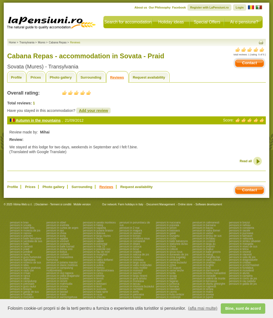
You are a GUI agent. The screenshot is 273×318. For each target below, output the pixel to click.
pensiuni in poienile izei (96, 249)
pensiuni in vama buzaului (171, 262)
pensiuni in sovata (20, 225)
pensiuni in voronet (57, 241)
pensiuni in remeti (56, 281)
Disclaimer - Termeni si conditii (53, 204)
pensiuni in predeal (21, 251)
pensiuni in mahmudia (59, 283)
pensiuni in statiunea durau (172, 243)
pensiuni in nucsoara (168, 222)
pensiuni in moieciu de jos (25, 230)
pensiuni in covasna (58, 243)
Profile (16, 77)
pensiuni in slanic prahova (25, 267)
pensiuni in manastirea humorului (59, 258)
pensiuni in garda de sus (24, 291)
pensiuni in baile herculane (25, 238)
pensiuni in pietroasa (131, 294)
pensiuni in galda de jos (243, 283)
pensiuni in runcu (93, 273)
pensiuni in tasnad (57, 291)
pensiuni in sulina (93, 265)
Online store (185, 204)
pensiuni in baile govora (206, 251)
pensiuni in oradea (130, 251)
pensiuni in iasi (55, 230)
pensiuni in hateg (93, 225)
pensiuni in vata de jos (242, 257)
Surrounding (91, 77)
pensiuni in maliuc (203, 249)
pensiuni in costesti (203, 241)
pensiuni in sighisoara (22, 259)
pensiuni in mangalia (241, 243)
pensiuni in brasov (130, 297)
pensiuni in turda (165, 273)
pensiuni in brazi (92, 257)
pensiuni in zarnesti (21, 246)
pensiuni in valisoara (241, 238)
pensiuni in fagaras (167, 281)
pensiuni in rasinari (130, 233)
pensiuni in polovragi (95, 243)
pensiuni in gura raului (23, 286)
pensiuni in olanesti (240, 254)
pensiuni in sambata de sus (26, 241)
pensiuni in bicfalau (203, 238)
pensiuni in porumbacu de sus (134, 224)
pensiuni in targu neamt (133, 275)
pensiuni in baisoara (168, 230)
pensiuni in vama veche (170, 270)
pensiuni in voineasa (131, 259)
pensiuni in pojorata (167, 225)
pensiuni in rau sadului (242, 281)
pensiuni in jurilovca (167, 283)
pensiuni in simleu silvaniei (244, 241)
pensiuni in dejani (129, 243)
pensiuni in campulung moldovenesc (59, 269)
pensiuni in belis (19, 243)
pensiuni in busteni (57, 278)
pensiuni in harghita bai (206, 257)
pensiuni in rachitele (131, 289)
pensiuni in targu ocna (132, 262)
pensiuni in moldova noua (134, 238)
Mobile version (82, 204)
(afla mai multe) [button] (202, 308)
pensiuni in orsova (57, 286)
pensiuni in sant (92, 281)
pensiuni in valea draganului (62, 275)
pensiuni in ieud (92, 286)
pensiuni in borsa (56, 289)
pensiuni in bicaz (129, 249)
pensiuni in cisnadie (204, 275)
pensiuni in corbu (166, 238)
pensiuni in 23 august (168, 267)
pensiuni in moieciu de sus (25, 262)
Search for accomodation (128, 22)
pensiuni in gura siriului (133, 278)
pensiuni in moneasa (131, 281)
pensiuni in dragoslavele (243, 259)
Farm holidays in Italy (130, 204)
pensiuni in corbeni (57, 254)
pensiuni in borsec (130, 235)
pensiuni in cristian (240, 262)
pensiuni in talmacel (240, 235)
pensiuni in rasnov (20, 233)
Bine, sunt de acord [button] (243, 308)
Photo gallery (61, 77)
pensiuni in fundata (21, 294)
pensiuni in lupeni (202, 297)
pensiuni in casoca (130, 246)
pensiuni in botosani (94, 283)
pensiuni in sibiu (19, 265)
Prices (35, 77)
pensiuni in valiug (202, 254)
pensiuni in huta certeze (170, 294)
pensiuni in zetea (166, 265)
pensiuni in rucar (92, 294)
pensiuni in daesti (166, 278)
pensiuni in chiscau (94, 297)
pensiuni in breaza (20, 289)
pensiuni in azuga (166, 275)
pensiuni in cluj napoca (59, 273)
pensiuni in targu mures (97, 235)
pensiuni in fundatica (241, 267)
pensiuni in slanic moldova (62, 265)
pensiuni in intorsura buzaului (136, 286)
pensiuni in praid (19, 249)
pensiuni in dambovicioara (98, 270)
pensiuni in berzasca (204, 281)
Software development (208, 204)
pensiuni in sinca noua (169, 251)
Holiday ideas (171, 22)
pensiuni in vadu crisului (206, 259)
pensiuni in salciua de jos (134, 254)
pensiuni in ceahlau (203, 262)
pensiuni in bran (19, 222)
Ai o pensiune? (244, 22)
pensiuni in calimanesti (205, 222)
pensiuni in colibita (94, 262)
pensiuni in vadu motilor (133, 267)
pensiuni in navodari (168, 289)
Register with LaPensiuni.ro (209, 7)
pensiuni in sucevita (94, 289)
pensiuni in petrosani (22, 283)
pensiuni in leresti (93, 278)
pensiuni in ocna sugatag (171, 257)
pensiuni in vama (20, 254)
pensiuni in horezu (94, 267)
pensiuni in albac (20, 278)
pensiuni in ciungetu (167, 235)
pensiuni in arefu (129, 291)
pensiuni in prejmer (203, 246)
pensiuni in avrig (56, 235)
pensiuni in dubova (94, 233)
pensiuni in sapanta (94, 227)
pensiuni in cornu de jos (243, 278)
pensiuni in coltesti (167, 249)
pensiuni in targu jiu (203, 243)
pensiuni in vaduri (202, 233)
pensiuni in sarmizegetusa (61, 297)
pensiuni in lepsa (93, 238)
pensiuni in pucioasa (241, 233)
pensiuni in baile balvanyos (172, 241)
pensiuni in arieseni (21, 235)
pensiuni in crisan (20, 273)
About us (140, 7)
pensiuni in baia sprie (95, 291)
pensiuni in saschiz (130, 273)
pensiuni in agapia (57, 238)
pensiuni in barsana (204, 225)
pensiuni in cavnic (166, 291)
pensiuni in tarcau (129, 283)
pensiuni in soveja (203, 294)
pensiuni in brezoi (239, 222)
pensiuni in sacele (239, 230)
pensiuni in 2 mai (129, 227)
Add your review (93, 110)
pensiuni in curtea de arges (62, 227)
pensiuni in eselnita (57, 225)
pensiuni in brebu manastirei (209, 273)
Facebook (179, 7)
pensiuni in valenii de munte (208, 278)
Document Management (160, 204)
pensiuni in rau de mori (96, 251)
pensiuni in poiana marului (61, 262)
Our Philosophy (160, 7)
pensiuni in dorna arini (59, 249)
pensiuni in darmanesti (205, 270)
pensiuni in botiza (56, 251)
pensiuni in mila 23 (94, 246)
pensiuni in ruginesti (204, 286)
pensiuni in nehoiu (240, 225)
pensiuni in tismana (167, 286)
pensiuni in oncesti (240, 251)
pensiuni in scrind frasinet (244, 265)
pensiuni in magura (130, 230)
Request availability (149, 77)
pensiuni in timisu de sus (207, 235)
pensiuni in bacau (202, 227)
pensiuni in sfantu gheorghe (208, 283)
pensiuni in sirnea (202, 289)
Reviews (117, 77)
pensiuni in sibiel (56, 222)
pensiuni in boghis (203, 265)
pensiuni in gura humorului (25, 257)
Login (240, 7)
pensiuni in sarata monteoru (99, 222)
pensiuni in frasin (56, 294)
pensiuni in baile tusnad (60, 246)
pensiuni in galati (166, 233)
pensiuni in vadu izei (22, 270)
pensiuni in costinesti (168, 297)
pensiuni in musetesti (241, 270)
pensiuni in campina (240, 275)
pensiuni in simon (166, 227)
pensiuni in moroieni (22, 297)
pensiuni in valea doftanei (98, 259)
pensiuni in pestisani (168, 259)
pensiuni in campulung (23, 281)
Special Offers (207, 22)
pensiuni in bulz (201, 267)
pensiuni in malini (202, 291)
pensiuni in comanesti (132, 241)
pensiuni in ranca (20, 275)
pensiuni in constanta (241, 227)
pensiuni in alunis (239, 273)
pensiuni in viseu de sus (243, 246)
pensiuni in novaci (130, 257)
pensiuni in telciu (239, 249)
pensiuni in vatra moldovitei (135, 265)
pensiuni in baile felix (22, 227)
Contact (249, 62)
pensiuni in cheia (56, 233)
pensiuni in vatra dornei (206, 230)
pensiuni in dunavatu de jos (172, 254)
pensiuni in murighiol (95, 254)
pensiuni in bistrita (93, 275)
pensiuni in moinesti (131, 270)
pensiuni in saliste (93, 241)
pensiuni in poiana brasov (98, 230)
